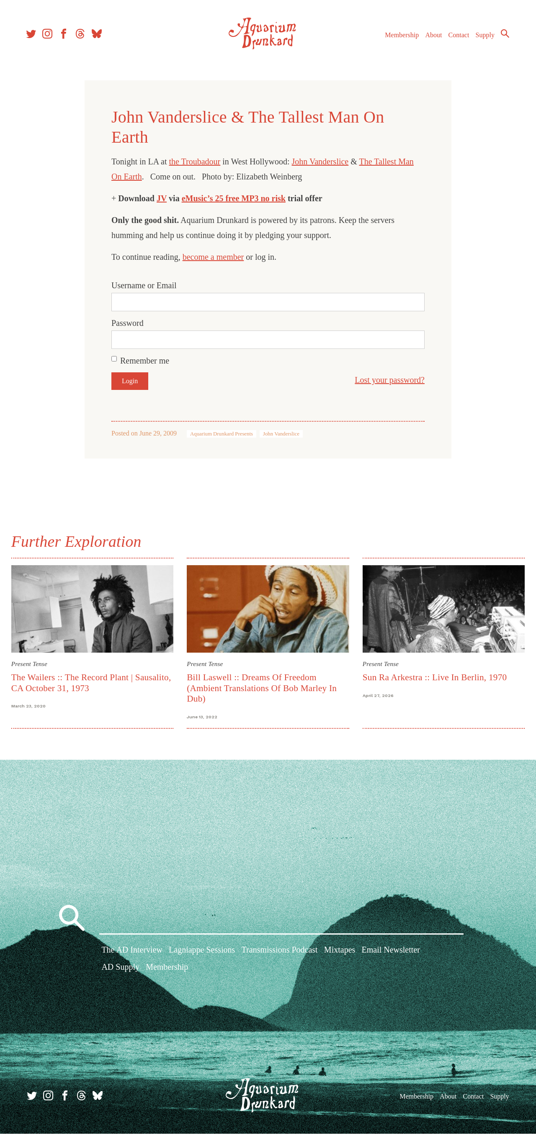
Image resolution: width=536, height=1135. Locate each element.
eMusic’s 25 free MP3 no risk (234, 198)
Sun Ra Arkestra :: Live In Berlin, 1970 (434, 676)
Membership (399, 37)
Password (127, 323)
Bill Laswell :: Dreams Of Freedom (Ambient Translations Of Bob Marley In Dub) (263, 687)
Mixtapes (339, 952)
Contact (456, 37)
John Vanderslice (320, 161)
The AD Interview (131, 952)
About (431, 37)
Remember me (144, 360)
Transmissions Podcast (280, 952)
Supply (482, 37)
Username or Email (144, 285)
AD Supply (120, 969)
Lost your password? (390, 379)
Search (502, 35)
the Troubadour (194, 161)
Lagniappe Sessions (202, 952)
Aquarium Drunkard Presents (221, 434)
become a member (213, 256)
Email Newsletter (390, 952)
